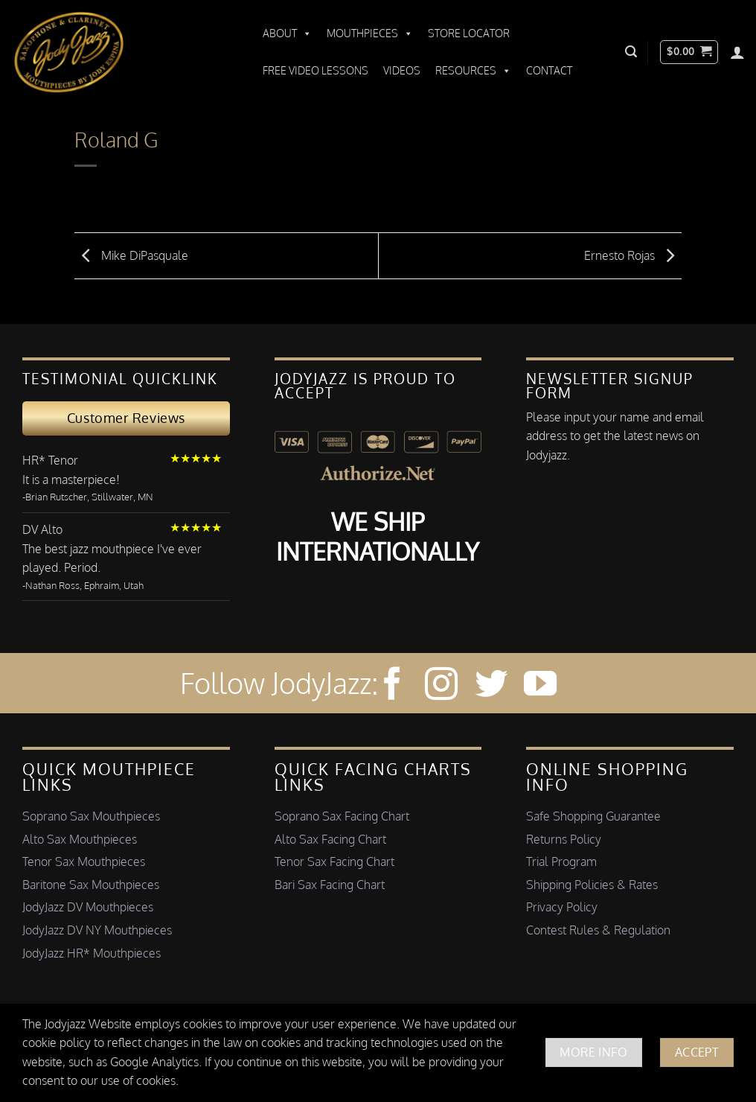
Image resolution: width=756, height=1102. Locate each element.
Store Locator (469, 33)
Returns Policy (563, 839)
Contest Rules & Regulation (598, 930)
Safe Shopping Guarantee (593, 816)
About (287, 33)
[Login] (737, 52)
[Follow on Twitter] (491, 686)
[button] (631, 51)
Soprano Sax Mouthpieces (91, 816)
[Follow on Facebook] (392, 686)
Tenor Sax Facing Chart (334, 861)
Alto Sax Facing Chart (330, 839)
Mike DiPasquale (131, 254)
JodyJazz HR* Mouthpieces (91, 953)
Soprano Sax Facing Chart (342, 816)
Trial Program (561, 861)
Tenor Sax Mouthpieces (83, 861)
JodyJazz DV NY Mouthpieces (97, 930)
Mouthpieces (370, 33)
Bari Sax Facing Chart (330, 884)
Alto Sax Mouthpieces (79, 839)
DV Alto (42, 529)
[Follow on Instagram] (441, 686)
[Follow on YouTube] (540, 686)
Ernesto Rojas (633, 254)
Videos (401, 70)
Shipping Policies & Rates (592, 884)
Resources (473, 70)
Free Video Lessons (315, 70)
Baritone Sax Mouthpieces (90, 884)
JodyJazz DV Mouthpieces (87, 906)
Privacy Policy (562, 906)
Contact (549, 70)
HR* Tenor (50, 460)
